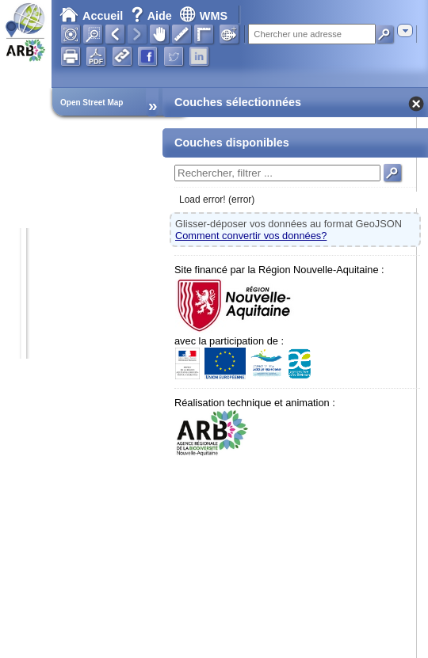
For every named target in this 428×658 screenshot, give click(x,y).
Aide (153, 16)
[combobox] (405, 30)
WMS (203, 16)
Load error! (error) (216, 199)
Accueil (91, 16)
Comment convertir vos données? (251, 236)
